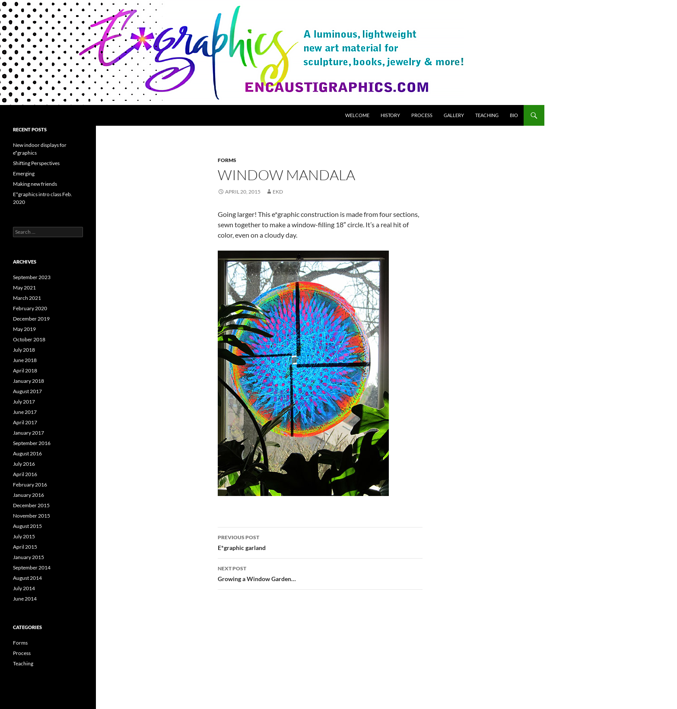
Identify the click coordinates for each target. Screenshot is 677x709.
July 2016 (24, 464)
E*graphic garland (320, 541)
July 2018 (24, 350)
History (390, 115)
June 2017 (25, 412)
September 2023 (32, 277)
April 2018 (25, 370)
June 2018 (25, 360)
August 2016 (27, 453)
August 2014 (27, 578)
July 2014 (24, 588)
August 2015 (27, 526)
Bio (514, 115)
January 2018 (28, 381)
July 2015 (24, 536)
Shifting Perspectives (36, 163)
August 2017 (27, 391)
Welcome (357, 115)
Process (421, 115)
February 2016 (30, 484)
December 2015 (31, 505)
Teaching (487, 115)
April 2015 (25, 547)
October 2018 (29, 339)
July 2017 (24, 401)
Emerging (24, 173)
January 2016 (28, 495)
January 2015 (28, 557)
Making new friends (35, 184)
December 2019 (31, 318)
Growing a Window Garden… (320, 572)
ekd (278, 191)
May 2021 (24, 287)
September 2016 (32, 443)
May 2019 (24, 329)
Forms (227, 160)
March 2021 (27, 298)
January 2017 (28, 432)
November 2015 (31, 515)
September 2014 (32, 567)
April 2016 (25, 474)
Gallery (454, 115)
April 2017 (25, 422)
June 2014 (25, 598)
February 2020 (30, 308)
